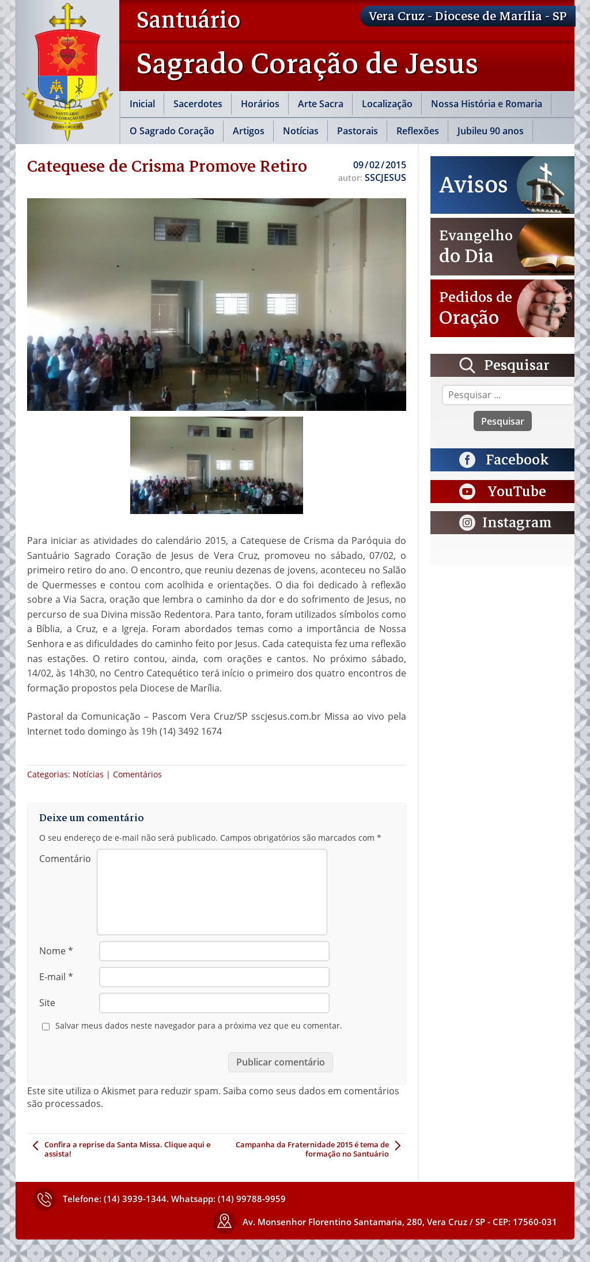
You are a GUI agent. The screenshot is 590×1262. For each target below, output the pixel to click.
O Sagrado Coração (172, 130)
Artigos (248, 130)
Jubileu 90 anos (490, 130)
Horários (260, 103)
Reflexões (417, 130)
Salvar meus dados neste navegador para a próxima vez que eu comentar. (198, 1026)
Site (47, 1002)
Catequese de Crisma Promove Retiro (167, 166)
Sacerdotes (197, 103)
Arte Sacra (320, 103)
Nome (56, 950)
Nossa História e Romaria (486, 103)
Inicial (142, 103)
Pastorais (357, 130)
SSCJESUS (385, 177)
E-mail (56, 976)
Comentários (137, 774)
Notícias (301, 130)
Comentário (65, 858)
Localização (387, 103)
